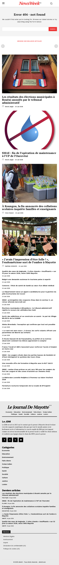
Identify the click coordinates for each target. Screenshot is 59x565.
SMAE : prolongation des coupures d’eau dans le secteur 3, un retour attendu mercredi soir (27, 301)
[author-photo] (3, 106)
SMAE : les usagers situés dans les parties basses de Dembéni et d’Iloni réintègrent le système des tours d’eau (29, 356)
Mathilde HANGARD (11, 266)
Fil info (4, 503)
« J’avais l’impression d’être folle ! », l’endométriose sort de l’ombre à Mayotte (29, 261)
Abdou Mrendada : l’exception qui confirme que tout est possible (28, 324)
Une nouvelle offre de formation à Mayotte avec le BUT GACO (27, 363)
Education (5, 511)
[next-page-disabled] (56, 46)
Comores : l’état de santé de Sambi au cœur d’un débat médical (28, 286)
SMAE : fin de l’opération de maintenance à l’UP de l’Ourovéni (29, 154)
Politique (5, 498)
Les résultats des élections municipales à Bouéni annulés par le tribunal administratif (28, 99)
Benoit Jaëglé (9, 106)
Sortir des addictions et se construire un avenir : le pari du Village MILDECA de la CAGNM (29, 317)
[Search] (53, 29)
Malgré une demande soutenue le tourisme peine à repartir (26, 279)
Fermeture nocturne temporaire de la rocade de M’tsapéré (26, 386)
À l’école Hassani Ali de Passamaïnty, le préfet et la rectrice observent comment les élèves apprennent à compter (26, 340)
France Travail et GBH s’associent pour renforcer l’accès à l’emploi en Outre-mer (29, 348)
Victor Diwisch (9, 213)
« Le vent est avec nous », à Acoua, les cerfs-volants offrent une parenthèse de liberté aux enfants (29, 332)
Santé (4, 518)
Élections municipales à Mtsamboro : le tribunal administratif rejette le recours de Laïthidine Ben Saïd (27, 309)
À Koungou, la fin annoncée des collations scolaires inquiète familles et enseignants (29, 207)
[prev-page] (3, 46)
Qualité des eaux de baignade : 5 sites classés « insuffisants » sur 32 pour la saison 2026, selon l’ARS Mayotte (29, 272)
